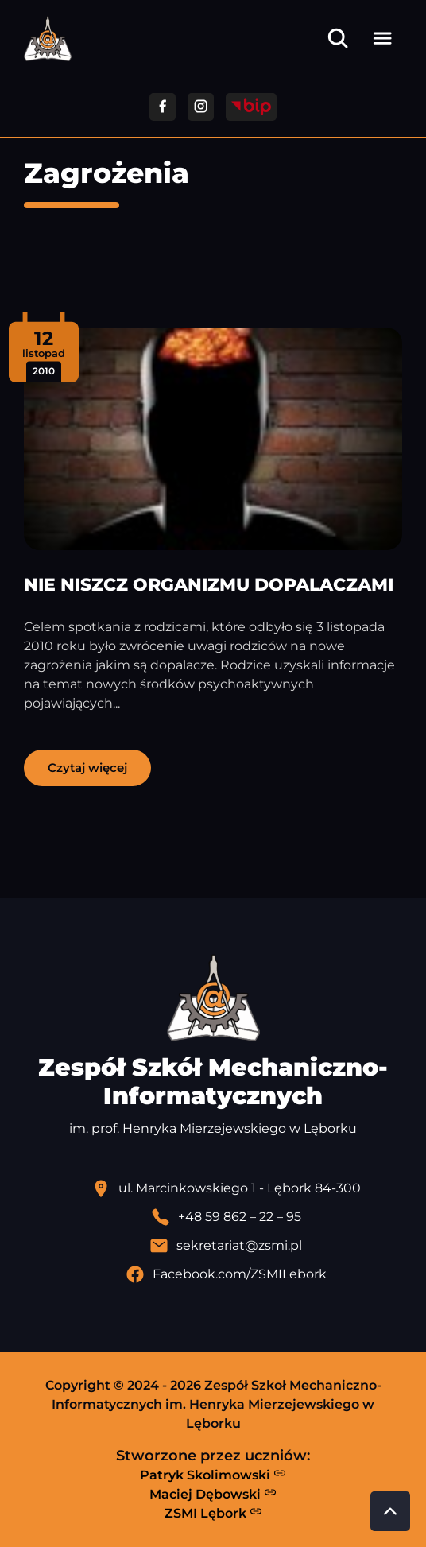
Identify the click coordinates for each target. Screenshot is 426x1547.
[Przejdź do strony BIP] (251, 107)
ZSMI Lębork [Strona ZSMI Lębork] (213, 1513)
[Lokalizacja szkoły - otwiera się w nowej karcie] (225, 1188)
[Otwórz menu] (382, 38)
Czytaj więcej (87, 767)
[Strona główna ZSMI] (48, 38)
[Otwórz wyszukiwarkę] (337, 38)
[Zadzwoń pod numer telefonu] (225, 1217)
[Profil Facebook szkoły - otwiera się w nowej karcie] (225, 1274)
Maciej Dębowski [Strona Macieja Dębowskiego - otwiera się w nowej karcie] (213, 1494)
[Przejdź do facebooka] (162, 107)
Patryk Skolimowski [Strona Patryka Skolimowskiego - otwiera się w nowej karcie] (213, 1475)
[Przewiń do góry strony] (390, 1511)
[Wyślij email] (225, 1245)
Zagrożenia (106, 173)
